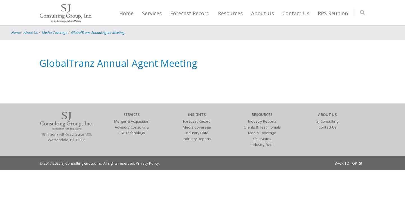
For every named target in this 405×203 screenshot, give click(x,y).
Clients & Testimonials (262, 127)
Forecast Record (190, 13)
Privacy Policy (147, 163)
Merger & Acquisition (131, 121)
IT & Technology (131, 132)
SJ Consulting (327, 121)
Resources (230, 13)
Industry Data (196, 132)
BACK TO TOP (348, 163)
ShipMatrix (262, 138)
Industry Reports (197, 138)
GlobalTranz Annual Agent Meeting (98, 32)
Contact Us (295, 13)
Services (152, 13)
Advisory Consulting (131, 127)
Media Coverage (54, 32)
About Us (262, 13)
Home (126, 13)
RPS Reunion (333, 13)
